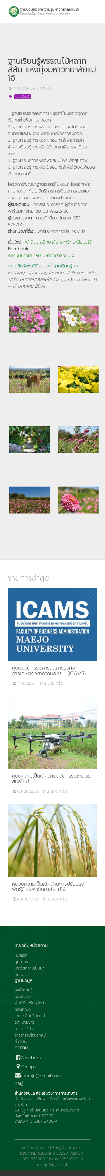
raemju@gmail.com (38, 1076)
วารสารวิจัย (24, 1029)
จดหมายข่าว (24, 1022)
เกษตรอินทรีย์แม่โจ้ (30, 1016)
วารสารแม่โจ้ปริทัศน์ (30, 1035)
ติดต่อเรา (22, 975)
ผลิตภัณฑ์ (23, 1009)
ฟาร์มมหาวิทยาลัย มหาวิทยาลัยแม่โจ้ (58, 242)
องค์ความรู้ (23, 990)
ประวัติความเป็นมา (29, 968)
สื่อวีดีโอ (21, 1042)
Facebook (28, 1058)
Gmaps (25, 1067)
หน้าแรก (21, 955)
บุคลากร (21, 962)
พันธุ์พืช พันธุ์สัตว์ (29, 1003)
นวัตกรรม (23, 997)
